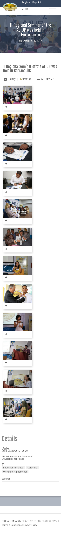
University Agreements (15, 471)
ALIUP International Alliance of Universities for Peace (17, 457)
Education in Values (13, 467)
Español (36, 2)
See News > (47, 79)
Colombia (32, 467)
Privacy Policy (30, 525)
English (26, 2)
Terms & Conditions (12, 525)
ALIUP (25, 9)
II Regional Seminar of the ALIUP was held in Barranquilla (30, 68)
